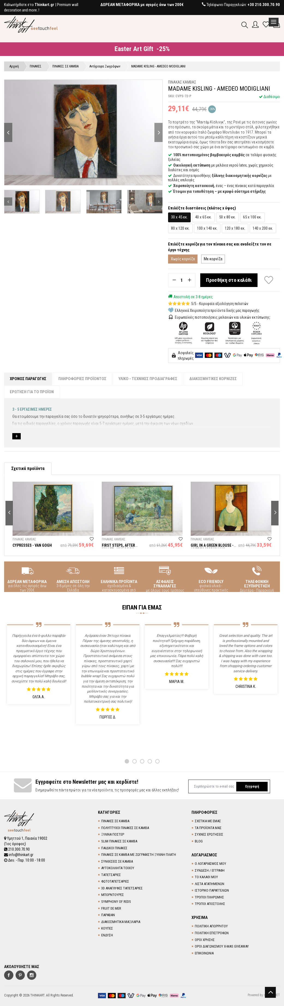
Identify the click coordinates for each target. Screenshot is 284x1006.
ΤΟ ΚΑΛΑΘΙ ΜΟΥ (206, 877)
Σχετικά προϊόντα (27, 468)
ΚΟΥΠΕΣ (107, 928)
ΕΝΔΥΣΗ (107, 935)
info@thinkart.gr (18, 855)
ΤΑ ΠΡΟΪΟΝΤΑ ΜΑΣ (208, 828)
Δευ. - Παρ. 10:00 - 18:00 (24, 860)
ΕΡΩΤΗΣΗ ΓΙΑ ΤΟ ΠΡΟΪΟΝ (32, 391)
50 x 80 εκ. (227, 217)
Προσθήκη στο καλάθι (229, 280)
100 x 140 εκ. (207, 228)
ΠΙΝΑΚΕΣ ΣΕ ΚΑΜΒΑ (115, 821)
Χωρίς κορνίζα (183, 258)
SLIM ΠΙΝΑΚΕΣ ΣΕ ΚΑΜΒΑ (119, 841)
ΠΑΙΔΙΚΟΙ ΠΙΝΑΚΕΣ (114, 848)
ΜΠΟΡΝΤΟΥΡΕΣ (112, 895)
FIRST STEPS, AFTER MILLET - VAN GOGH (118, 547)
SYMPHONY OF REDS (116, 902)
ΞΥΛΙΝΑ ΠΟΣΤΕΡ (112, 834)
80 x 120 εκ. (180, 228)
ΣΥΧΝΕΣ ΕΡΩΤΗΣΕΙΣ (209, 834)
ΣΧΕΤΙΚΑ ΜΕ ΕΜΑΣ (208, 821)
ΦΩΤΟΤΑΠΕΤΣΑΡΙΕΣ (115, 881)
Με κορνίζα (213, 258)
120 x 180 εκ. (235, 228)
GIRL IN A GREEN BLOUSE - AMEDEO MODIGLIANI (212, 547)
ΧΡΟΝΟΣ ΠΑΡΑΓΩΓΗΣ (28, 378)
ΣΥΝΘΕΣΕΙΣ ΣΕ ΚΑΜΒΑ (117, 861)
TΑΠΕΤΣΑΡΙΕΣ (111, 875)
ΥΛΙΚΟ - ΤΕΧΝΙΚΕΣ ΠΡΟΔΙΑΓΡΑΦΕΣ (147, 378)
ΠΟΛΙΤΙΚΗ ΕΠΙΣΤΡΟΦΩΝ (212, 933)
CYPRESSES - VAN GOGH (32, 545)
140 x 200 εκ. (263, 228)
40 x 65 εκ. (203, 217)
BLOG (199, 841)
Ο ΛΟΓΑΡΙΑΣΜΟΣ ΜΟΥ (210, 864)
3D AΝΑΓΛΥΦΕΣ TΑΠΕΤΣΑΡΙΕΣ (122, 888)
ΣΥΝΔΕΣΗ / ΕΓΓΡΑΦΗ (210, 870)
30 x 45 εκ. (179, 217)
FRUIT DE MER (111, 908)
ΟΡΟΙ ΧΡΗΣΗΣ (205, 940)
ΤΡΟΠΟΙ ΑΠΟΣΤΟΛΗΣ (210, 904)
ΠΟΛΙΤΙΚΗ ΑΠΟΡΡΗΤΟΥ (211, 926)
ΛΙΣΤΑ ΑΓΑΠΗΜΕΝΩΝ (209, 884)
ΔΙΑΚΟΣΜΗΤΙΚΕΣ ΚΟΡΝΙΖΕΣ (213, 378)
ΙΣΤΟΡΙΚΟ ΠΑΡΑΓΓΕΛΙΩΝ (212, 890)
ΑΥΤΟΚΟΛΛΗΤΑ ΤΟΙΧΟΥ (117, 868)
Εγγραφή (252, 786)
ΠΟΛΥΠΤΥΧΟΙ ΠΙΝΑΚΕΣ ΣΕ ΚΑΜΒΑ (125, 828)
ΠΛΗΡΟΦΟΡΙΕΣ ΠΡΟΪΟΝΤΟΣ (82, 378)
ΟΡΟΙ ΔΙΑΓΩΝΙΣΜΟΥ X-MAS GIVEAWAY (222, 946)
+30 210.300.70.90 (263, 4)
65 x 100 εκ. (252, 217)
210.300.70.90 (17, 849)
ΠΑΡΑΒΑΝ (108, 915)
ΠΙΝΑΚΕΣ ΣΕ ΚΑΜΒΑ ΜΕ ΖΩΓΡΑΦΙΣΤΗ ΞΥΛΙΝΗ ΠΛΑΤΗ (138, 855)
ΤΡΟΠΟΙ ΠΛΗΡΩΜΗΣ (209, 897)
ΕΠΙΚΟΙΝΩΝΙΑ (204, 953)
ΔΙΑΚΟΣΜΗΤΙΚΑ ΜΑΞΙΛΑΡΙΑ (120, 922)
